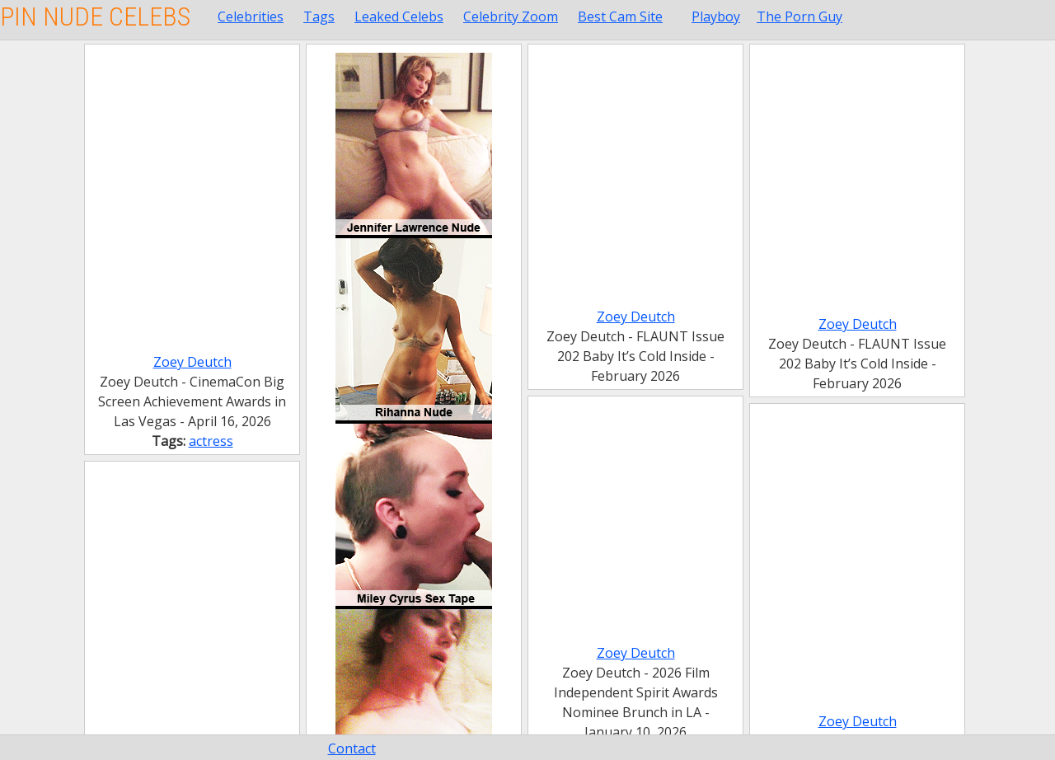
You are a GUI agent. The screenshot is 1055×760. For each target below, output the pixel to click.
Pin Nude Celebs (95, 16)
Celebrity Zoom (510, 16)
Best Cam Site (620, 16)
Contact (352, 748)
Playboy (716, 16)
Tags (319, 16)
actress (211, 441)
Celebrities (251, 16)
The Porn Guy (799, 16)
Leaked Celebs (398, 16)
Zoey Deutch (192, 362)
